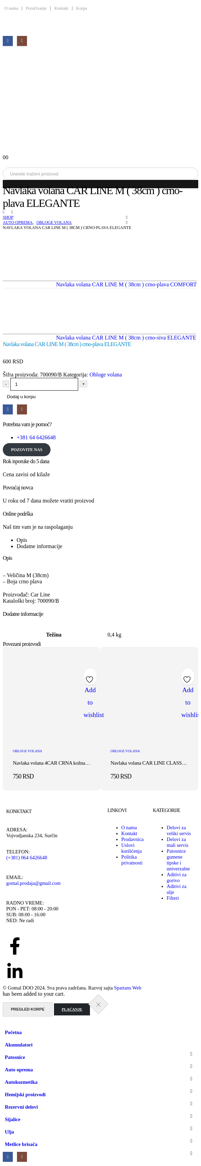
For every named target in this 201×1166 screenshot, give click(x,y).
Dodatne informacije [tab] (39, 546)
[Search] (78, 174)
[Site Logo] (100, 102)
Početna (13, 1032)
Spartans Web (127, 988)
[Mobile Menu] (7, 52)
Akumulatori (19, 1045)
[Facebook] (8, 41)
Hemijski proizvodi (25, 1094)
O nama (11, 8)
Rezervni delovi (21, 1107)
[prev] (100, 285)
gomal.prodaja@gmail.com (33, 883)
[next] (99, 338)
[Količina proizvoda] (44, 384)
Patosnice (15, 1057)
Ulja (9, 1132)
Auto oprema (19, 1069)
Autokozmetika (21, 1082)
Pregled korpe (27, 1009)
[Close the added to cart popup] (99, 1004)
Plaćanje (72, 1009)
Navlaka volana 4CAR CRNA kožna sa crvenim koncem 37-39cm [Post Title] (78, 763)
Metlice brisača (21, 1144)
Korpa (81, 8)
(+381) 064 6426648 (26, 857)
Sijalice (12, 1119)
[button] (7, 1023)
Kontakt (61, 8)
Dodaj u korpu (21, 396)
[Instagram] (22, 41)
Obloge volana (106, 374)
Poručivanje (36, 8)
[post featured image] (52, 739)
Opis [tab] (22, 540)
